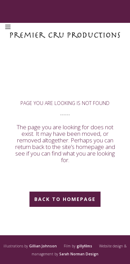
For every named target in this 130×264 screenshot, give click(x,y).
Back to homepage (65, 199)
